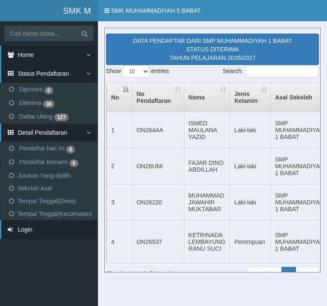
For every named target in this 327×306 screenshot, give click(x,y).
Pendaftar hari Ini (42, 149)
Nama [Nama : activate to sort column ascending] (197, 97)
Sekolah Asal (30, 188)
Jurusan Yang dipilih (40, 175)
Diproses (31, 90)
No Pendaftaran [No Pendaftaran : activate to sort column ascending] (154, 97)
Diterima (31, 103)
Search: (271, 71)
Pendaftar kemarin (43, 163)
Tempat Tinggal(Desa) (42, 201)
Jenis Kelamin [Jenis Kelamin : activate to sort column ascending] (245, 97)
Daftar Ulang (39, 117)
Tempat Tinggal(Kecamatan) (50, 213)
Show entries (137, 71)
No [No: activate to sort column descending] (115, 97)
